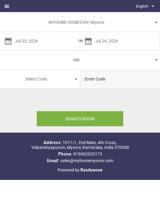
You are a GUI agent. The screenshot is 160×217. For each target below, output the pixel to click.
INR (76, 60)
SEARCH (80, 118)
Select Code (36, 79)
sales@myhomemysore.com (86, 160)
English (142, 6)
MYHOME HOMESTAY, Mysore (76, 22)
